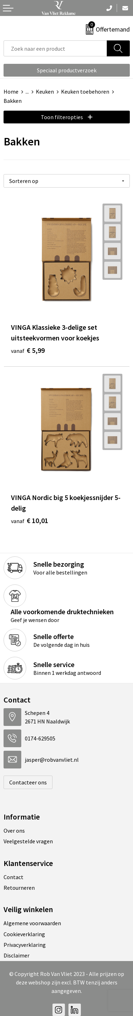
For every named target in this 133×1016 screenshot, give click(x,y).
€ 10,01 (29, 520)
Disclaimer (16, 955)
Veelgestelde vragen (28, 841)
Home (11, 91)
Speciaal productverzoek (66, 70)
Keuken (45, 91)
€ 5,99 (28, 350)
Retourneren (19, 887)
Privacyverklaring (25, 944)
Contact (13, 877)
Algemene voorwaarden (32, 923)
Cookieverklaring (24, 934)
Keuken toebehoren (85, 91)
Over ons (14, 830)
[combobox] (55, 48)
